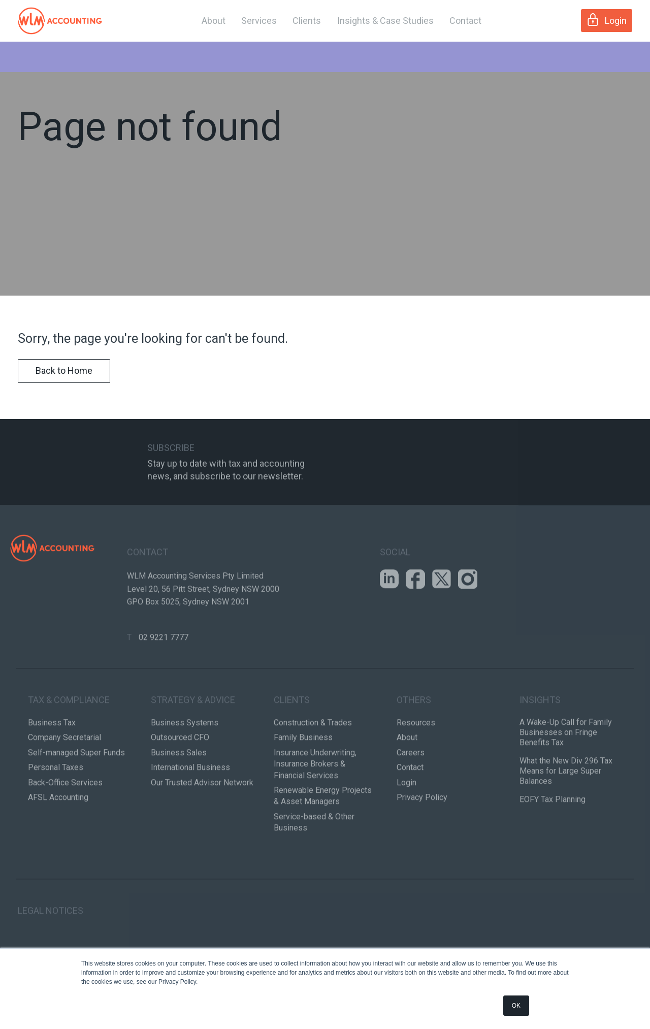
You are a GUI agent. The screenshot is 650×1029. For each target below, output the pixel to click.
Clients (306, 20)
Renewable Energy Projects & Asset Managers (323, 836)
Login (607, 19)
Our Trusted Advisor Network (202, 823)
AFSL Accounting (58, 838)
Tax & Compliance (69, 740)
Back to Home (64, 374)
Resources (416, 763)
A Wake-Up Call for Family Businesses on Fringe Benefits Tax (565, 773)
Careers (411, 793)
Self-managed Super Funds (76, 793)
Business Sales (179, 793)
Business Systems (184, 763)
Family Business (303, 778)
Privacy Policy (422, 838)
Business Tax (52, 763)
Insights (540, 740)
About (213, 20)
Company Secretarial (64, 778)
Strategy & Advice (193, 740)
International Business (190, 808)
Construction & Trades (313, 763)
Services (259, 20)
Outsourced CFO (180, 778)
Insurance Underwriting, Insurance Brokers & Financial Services (315, 804)
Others (414, 740)
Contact (465, 20)
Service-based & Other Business (314, 862)
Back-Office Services (65, 823)
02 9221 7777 (163, 678)
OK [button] (516, 1005)
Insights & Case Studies (385, 20)
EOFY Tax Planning (552, 840)
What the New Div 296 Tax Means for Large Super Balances (565, 811)
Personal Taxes (55, 808)
